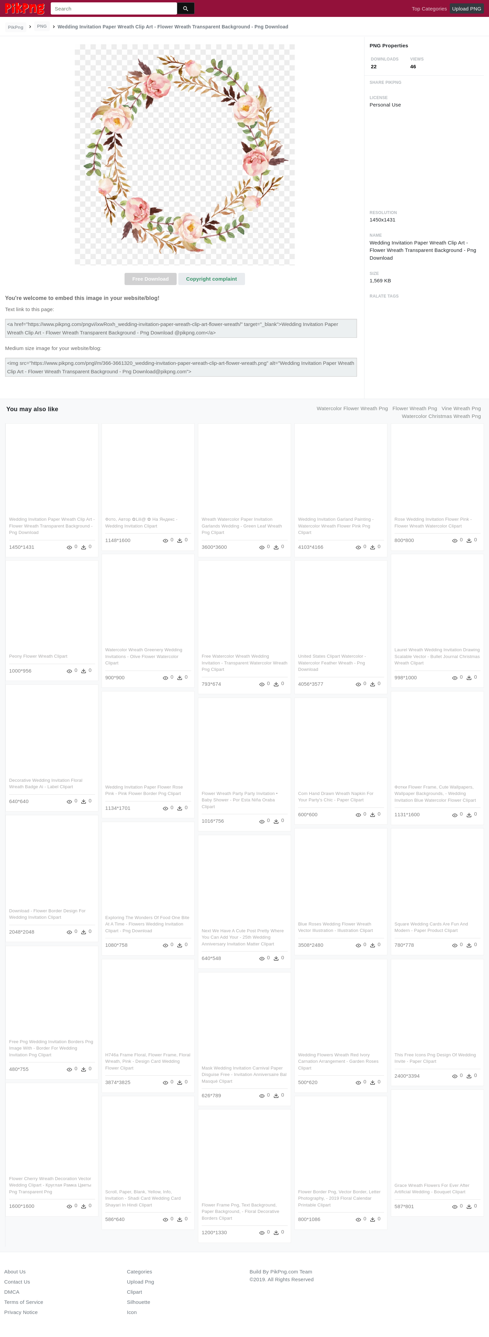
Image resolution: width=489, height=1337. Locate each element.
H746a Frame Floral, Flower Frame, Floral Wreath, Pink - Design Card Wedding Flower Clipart (148, 1061)
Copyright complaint (211, 279)
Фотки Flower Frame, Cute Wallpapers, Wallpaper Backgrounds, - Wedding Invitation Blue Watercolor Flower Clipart (434, 793)
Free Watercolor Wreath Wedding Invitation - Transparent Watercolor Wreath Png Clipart (244, 663)
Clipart (134, 1292)
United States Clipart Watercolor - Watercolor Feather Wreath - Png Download (331, 663)
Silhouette (138, 1302)
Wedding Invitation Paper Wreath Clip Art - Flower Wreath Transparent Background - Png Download (52, 526)
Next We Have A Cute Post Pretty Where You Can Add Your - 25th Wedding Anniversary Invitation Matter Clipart (242, 937)
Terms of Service (23, 1302)
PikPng (16, 27)
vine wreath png (461, 408)
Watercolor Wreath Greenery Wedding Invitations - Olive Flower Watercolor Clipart (143, 656)
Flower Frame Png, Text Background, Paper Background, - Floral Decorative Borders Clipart (240, 1211)
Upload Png (140, 1282)
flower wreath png (415, 408)
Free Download (150, 279)
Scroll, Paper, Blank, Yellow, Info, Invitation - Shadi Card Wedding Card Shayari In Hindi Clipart (143, 1198)
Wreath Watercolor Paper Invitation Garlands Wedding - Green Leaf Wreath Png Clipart (241, 526)
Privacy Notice (21, 1312)
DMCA (12, 1292)
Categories (139, 1271)
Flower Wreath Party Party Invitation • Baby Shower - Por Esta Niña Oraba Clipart (239, 800)
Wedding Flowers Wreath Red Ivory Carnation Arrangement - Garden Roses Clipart (337, 1061)
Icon (132, 1312)
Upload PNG (466, 8)
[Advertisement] (424, 158)
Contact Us (17, 1282)
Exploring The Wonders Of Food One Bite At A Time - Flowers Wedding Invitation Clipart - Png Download (147, 923)
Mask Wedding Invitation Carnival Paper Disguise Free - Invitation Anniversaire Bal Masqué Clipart (243, 1074)
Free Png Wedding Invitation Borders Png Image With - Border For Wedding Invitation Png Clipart (51, 1047)
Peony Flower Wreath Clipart (38, 656)
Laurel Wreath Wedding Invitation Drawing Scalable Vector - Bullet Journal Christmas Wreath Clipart (436, 656)
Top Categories (429, 8)
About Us (15, 1271)
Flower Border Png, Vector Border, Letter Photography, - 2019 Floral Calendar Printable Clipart (338, 1198)
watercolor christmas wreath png (441, 416)
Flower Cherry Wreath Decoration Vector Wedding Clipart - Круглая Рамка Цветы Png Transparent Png (50, 1184)
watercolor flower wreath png (352, 408)
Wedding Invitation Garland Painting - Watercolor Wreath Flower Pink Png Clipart (335, 526)
